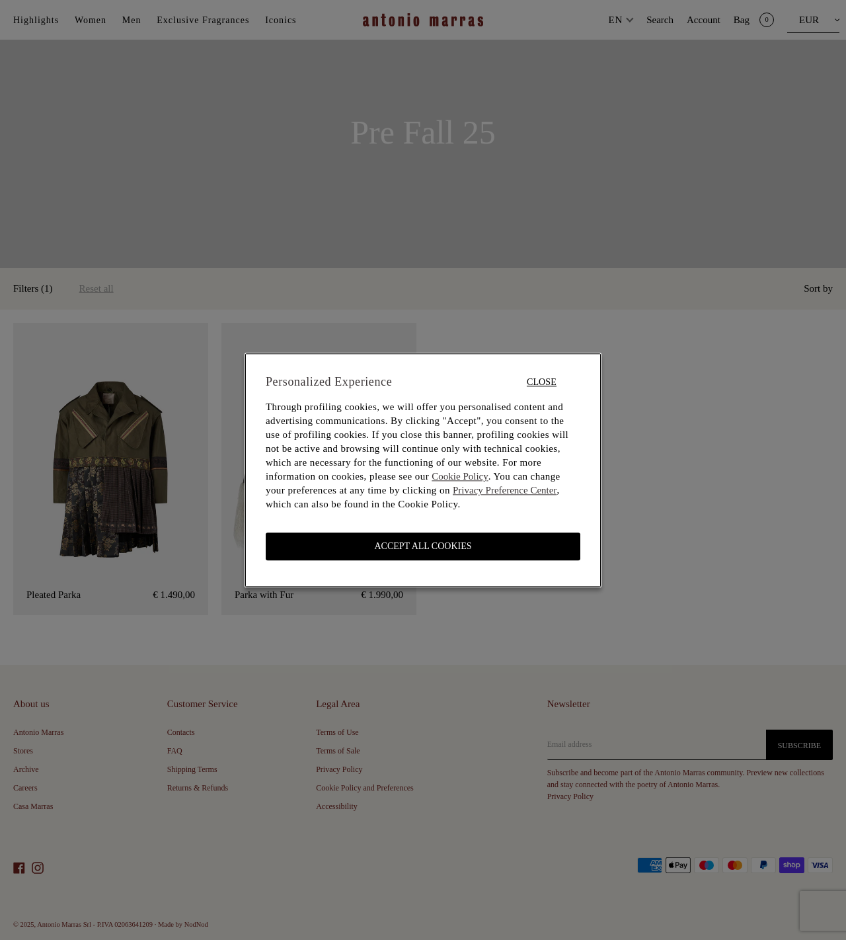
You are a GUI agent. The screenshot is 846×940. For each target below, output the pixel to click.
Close (542, 382)
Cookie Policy (460, 476)
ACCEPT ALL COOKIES (422, 546)
